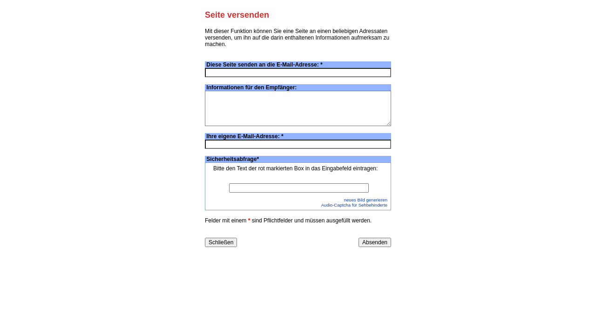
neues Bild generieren (365, 199)
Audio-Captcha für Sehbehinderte (354, 205)
